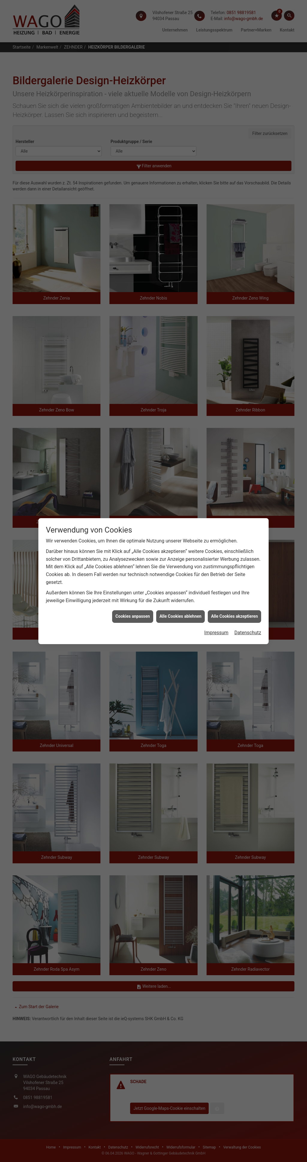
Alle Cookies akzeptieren (234, 616)
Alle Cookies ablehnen (180, 616)
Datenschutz (247, 632)
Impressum (216, 632)
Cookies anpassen (132, 616)
